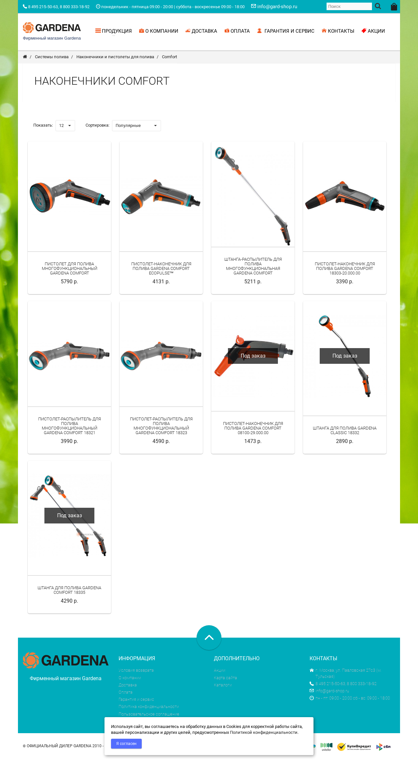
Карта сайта (225, 678)
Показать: (43, 126)
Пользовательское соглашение (149, 715)
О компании (130, 678)
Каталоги (223, 685)
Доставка (128, 685)
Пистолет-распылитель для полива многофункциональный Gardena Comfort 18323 (161, 426)
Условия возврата (136, 671)
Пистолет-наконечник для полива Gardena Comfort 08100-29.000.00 (253, 429)
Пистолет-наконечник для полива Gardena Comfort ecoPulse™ (161, 269)
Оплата (126, 693)
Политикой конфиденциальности (263, 732)
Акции (219, 671)
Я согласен (126, 743)
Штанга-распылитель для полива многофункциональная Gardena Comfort (253, 267)
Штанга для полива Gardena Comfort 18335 (69, 591)
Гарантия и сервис (136, 700)
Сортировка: (97, 126)
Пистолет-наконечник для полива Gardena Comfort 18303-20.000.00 (345, 269)
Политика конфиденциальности (149, 707)
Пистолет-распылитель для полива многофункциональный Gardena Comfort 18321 (69, 426)
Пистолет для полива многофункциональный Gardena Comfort (69, 269)
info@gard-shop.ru (329, 691)
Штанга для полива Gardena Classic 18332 (345, 431)
